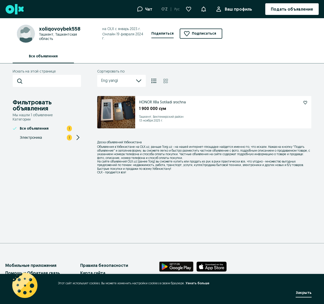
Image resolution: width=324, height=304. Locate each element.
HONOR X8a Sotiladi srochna (162, 102)
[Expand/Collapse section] (78, 137)
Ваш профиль (237, 9)
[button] (203, 8)
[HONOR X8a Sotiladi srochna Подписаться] (305, 103)
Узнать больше (197, 283)
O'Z (164, 9)
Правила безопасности (104, 265)
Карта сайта (92, 272)
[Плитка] (165, 81)
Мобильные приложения (30, 265)
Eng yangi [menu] (121, 81)
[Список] (154, 81)
